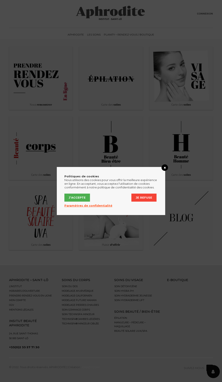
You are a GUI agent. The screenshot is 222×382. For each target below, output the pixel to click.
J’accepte (77, 197)
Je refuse (144, 197)
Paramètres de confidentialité (88, 205)
